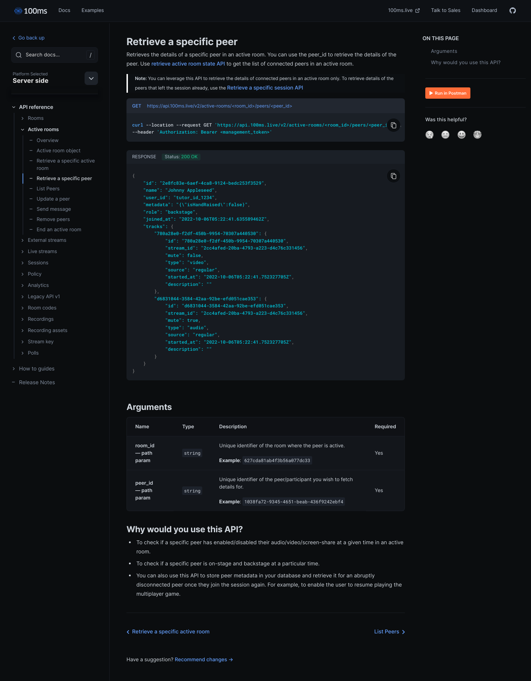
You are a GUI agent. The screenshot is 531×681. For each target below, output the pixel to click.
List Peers (44, 189)
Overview (43, 140)
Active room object (55, 151)
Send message (50, 209)
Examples (93, 10)
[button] (429, 134)
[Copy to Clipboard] (394, 125)
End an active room (55, 230)
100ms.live (404, 10)
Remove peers (49, 219)
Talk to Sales (446, 10)
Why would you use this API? (466, 63)
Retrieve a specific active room (62, 164)
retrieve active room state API (188, 63)
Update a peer (49, 199)
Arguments (444, 51)
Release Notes (33, 382)
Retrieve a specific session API (265, 87)
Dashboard (484, 10)
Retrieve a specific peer (60, 179)
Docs (64, 10)
